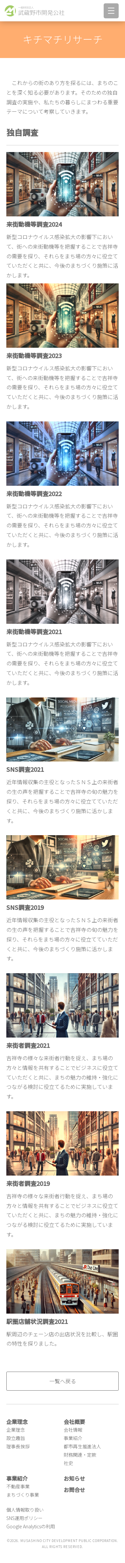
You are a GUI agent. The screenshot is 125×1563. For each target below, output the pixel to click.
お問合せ (74, 1490)
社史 (68, 1463)
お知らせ (74, 1478)
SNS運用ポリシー (24, 1518)
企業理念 (15, 1429)
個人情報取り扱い (25, 1509)
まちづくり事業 (22, 1494)
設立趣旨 (15, 1438)
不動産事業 (18, 1486)
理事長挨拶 (18, 1446)
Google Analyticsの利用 (30, 1526)
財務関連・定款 (80, 1454)
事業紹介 (73, 1438)
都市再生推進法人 (82, 1446)
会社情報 (73, 1429)
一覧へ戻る (62, 1381)
